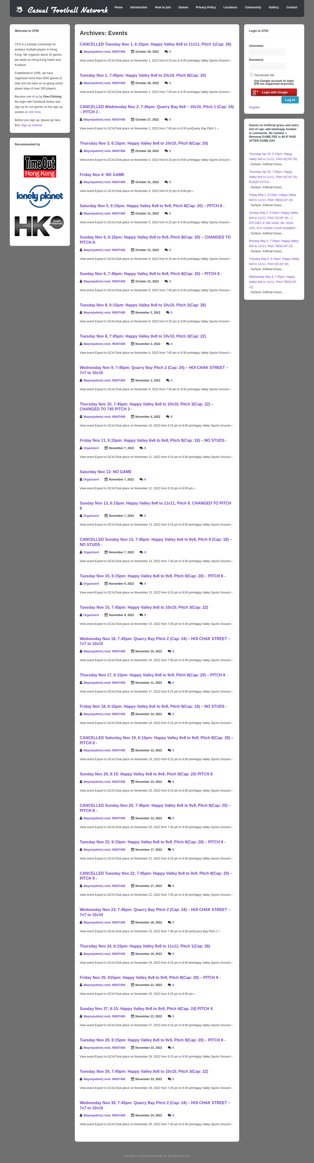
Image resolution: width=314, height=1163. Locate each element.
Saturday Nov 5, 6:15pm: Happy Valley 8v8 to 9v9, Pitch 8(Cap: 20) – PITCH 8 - (152, 206)
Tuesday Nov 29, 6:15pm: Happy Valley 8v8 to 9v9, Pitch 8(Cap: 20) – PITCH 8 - (153, 1040)
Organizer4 (91, 448)
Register (254, 107)
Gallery (274, 7)
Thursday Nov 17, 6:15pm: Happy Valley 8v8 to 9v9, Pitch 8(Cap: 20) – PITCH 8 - (154, 675)
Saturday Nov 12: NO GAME (106, 472)
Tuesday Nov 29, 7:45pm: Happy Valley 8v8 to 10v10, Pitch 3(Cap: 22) (144, 1071)
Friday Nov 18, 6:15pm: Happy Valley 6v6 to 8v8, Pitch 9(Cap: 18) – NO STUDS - (153, 706)
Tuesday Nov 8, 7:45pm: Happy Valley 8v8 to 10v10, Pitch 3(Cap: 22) (143, 336)
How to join (163, 7)
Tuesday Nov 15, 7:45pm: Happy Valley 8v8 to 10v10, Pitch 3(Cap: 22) (144, 607)
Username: (256, 45)
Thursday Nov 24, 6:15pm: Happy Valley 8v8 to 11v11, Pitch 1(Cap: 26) (145, 946)
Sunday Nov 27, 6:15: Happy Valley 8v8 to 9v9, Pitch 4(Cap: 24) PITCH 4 (146, 1009)
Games (183, 7)
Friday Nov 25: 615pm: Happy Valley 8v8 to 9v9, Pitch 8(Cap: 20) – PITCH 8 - (150, 977)
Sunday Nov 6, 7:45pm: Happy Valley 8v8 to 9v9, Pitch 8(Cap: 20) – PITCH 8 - (151, 274)
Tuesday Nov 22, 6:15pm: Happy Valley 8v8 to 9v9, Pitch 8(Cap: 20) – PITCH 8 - (153, 842)
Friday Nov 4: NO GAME (102, 175)
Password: (256, 59)
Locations (230, 7)
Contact (291, 7)
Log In (290, 100)
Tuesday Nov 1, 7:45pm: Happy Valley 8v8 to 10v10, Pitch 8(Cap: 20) (143, 75)
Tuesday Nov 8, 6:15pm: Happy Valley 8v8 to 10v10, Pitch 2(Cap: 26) (143, 305)
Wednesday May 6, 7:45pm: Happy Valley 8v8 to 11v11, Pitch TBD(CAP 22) (272, 282)
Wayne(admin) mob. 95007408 (104, 51)
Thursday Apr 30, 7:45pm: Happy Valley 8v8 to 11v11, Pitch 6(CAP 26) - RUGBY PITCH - (274, 177)
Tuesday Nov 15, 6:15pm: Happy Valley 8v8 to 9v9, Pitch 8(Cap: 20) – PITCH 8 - (153, 576)
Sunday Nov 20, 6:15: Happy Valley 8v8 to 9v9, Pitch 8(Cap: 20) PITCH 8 (146, 774)
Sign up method (31, 125)
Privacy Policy (206, 7)
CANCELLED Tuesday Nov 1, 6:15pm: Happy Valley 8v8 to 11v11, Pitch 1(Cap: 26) (155, 44)
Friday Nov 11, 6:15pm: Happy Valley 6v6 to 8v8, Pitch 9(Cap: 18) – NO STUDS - (153, 440)
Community (253, 7)
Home (119, 7)
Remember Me (264, 75)
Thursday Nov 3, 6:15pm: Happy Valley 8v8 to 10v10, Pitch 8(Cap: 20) (144, 143)
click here (34, 112)
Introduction (138, 7)
